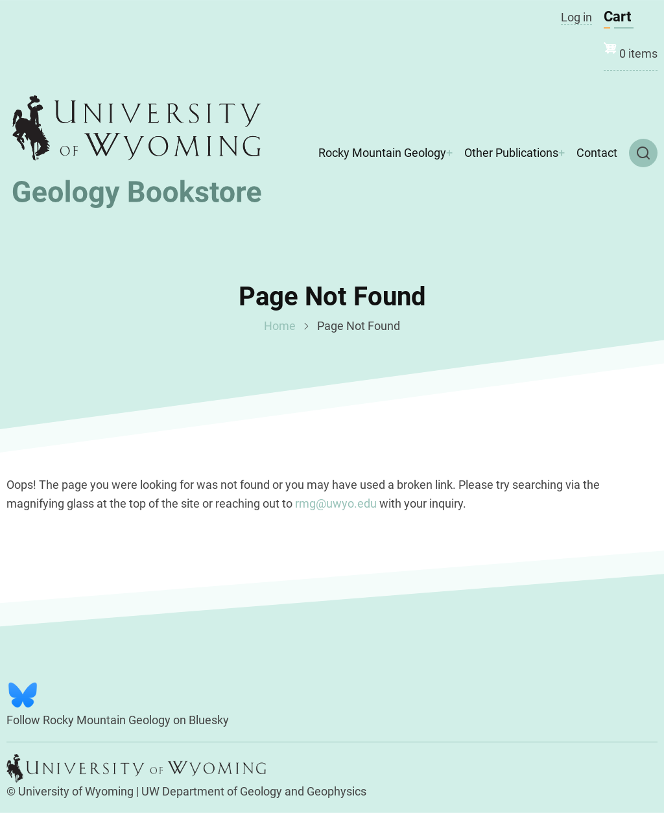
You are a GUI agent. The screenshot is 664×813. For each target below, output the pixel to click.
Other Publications (511, 152)
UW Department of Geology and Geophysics (253, 791)
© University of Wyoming (70, 791)
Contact (596, 152)
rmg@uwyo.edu (336, 503)
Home (280, 326)
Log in (576, 17)
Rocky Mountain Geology (382, 152)
